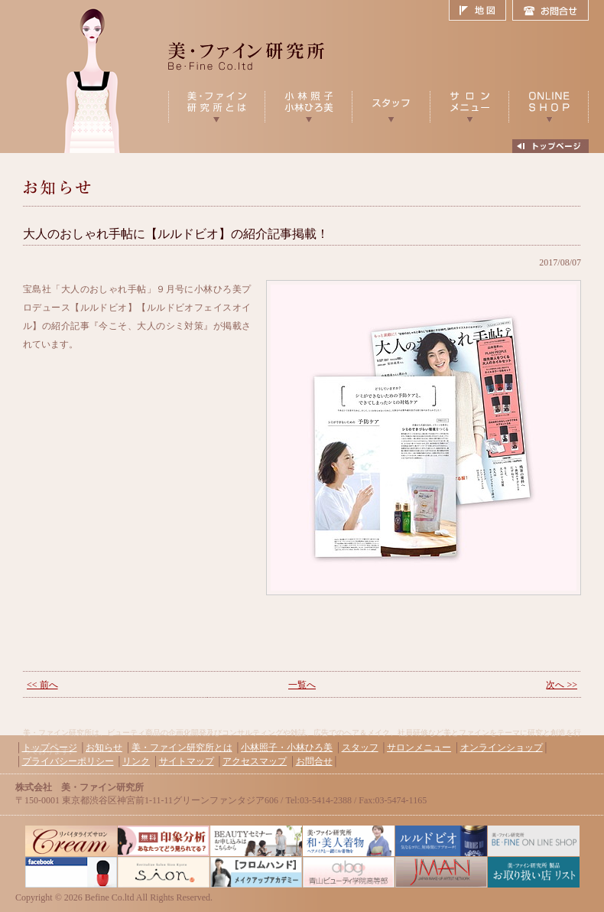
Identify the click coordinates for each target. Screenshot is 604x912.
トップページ (49, 747)
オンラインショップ (501, 747)
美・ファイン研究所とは (182, 747)
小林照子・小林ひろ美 (287, 747)
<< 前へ (42, 684)
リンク (136, 761)
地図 (480, 10)
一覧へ (302, 684)
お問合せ (550, 10)
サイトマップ (186, 761)
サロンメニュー (419, 747)
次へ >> (561, 684)
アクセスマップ (254, 761)
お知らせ (104, 747)
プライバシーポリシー (68, 761)
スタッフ (360, 747)
